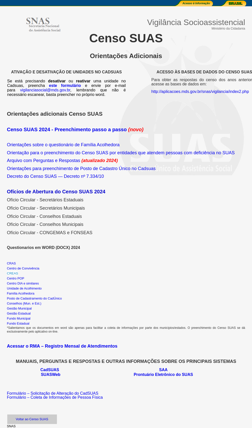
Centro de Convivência (23, 268)
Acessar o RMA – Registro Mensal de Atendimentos (62, 346)
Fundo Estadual (18, 323)
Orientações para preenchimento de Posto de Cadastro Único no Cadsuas (81, 168)
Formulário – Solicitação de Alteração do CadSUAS (53, 393)
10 (101, 176)
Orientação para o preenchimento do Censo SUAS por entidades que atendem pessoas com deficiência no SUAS (121, 152)
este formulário (65, 85)
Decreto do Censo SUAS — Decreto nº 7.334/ (53, 176)
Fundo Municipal (19, 318)
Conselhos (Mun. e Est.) (24, 303)
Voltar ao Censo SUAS (32, 419)
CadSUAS (49, 370)
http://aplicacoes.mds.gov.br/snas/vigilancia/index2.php (200, 91)
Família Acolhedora (21, 293)
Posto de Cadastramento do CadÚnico (34, 298)
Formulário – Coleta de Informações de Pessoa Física (55, 397)
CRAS (11, 263)
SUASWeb (50, 374)
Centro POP (15, 278)
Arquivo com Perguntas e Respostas (43, 160)
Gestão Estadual (19, 313)
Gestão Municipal (19, 308)
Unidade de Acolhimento (24, 288)
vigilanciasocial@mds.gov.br (45, 90)
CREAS (12, 273)
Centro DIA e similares (23, 283)
